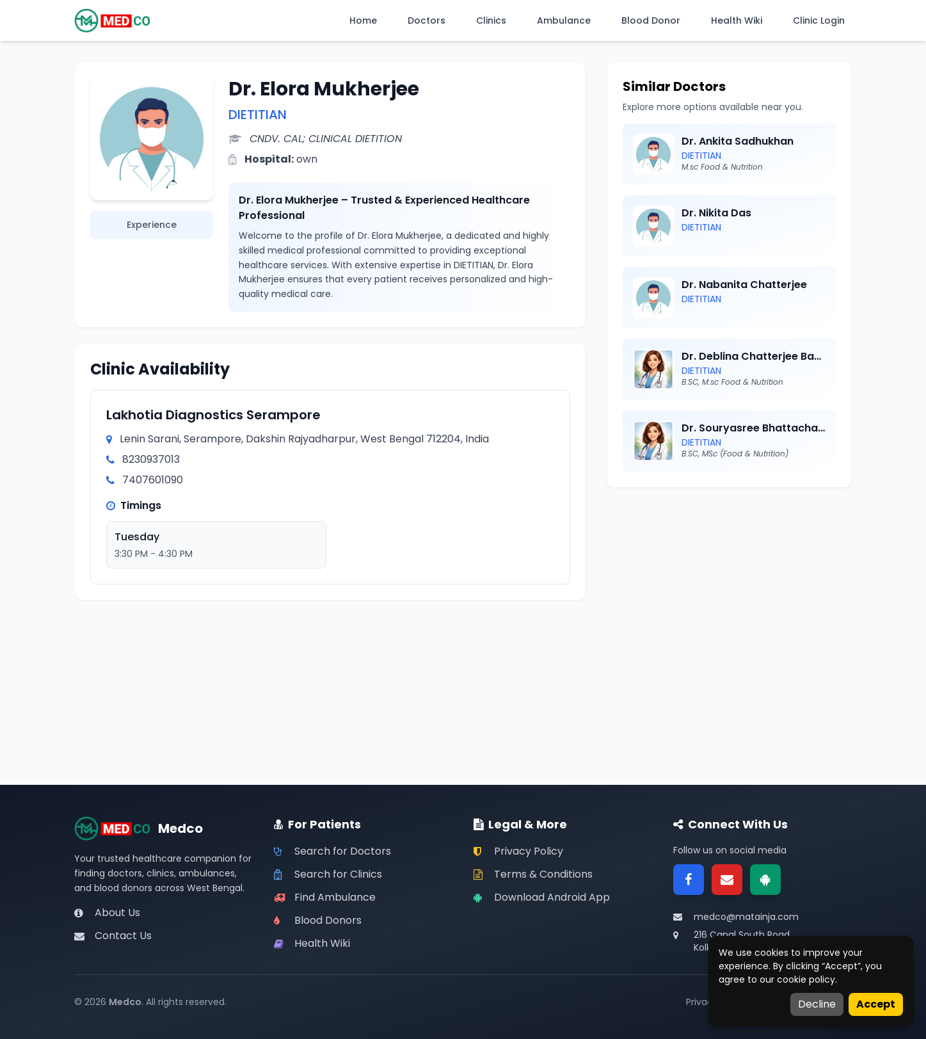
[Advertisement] (729, 592)
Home (363, 20)
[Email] (727, 879)
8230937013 (151, 459)
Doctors (426, 20)
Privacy (702, 1001)
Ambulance (564, 20)
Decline (817, 1004)
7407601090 (152, 479)
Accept (875, 1004)
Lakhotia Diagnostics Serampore (213, 415)
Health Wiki (736, 20)
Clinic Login (819, 20)
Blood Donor (650, 20)
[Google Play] (765, 879)
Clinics (491, 20)
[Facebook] (688, 879)
